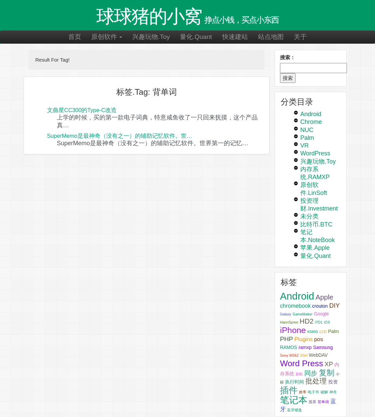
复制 (326, 372)
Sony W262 (289, 355)
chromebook (295, 306)
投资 (333, 382)
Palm (307, 137)
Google (321, 313)
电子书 (313, 392)
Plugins (304, 339)
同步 (310, 373)
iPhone (293, 330)
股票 (312, 402)
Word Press (301, 363)
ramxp (305, 347)
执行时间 (294, 382)
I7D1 (319, 322)
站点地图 (271, 36)
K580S (312, 332)
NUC (306, 130)
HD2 (306, 321)
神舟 (333, 392)
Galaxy (285, 314)
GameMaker (302, 314)
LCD (323, 332)
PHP (286, 339)
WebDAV (318, 355)
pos (318, 339)
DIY (334, 305)
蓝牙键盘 (294, 410)
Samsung (323, 347)
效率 (302, 392)
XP (329, 364)
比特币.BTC (316, 224)
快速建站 (235, 36)
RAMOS (288, 347)
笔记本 (293, 400)
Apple (324, 297)
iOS (327, 322)
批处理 (316, 381)
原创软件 (106, 36)
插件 (289, 390)
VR (304, 145)
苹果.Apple (315, 247)
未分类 (309, 216)
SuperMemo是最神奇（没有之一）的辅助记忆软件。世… (119, 136)
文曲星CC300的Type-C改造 (82, 110)
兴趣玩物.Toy (151, 36)
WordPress (315, 153)
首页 (74, 36)
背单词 (323, 402)
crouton (320, 306)
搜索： (287, 57)
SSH (303, 355)
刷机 (299, 374)
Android (310, 114)
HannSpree (289, 322)
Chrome (311, 121)
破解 (324, 392)
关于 (300, 36)
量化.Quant (196, 36)
